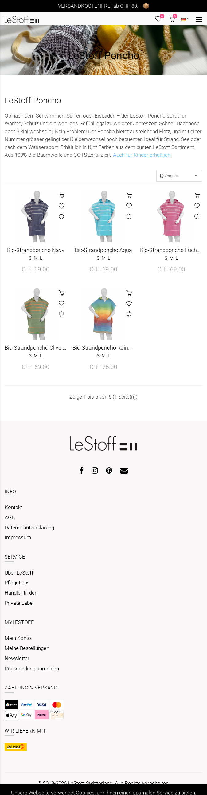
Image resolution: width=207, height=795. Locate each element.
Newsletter (17, 658)
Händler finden (21, 593)
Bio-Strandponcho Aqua (103, 254)
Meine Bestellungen (27, 648)
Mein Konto (18, 638)
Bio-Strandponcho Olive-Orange (36, 351)
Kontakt (13, 507)
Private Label (19, 603)
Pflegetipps (17, 583)
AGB (10, 517)
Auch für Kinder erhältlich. (142, 155)
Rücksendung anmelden (32, 668)
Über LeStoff (19, 573)
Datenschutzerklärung (29, 527)
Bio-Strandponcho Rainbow (103, 351)
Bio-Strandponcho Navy (35, 254)
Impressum (18, 537)
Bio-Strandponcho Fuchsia (171, 254)
